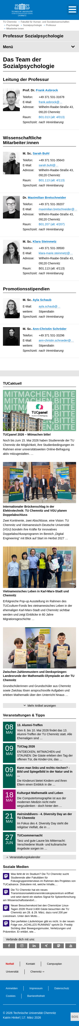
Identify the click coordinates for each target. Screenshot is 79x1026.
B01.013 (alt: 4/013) (52, 117)
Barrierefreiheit (36, 996)
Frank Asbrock (47, 90)
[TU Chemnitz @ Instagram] (22, 945)
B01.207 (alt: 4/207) (52, 224)
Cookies (11, 996)
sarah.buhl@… (49, 165)
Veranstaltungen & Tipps (24, 715)
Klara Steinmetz (44, 241)
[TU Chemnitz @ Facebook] (9, 945)
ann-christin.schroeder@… (56, 340)
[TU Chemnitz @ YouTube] (70, 945)
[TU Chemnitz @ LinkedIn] (34, 945)
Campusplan (54, 963)
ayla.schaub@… (49, 306)
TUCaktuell (12, 383)
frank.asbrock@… (50, 102)
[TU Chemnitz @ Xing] (46, 945)
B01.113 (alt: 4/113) (52, 180)
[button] (68, 10)
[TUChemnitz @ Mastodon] (58, 945)
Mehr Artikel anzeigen (42, 705)
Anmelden (12, 988)
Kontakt (30, 963)
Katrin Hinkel (11, 1017)
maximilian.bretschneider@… (58, 209)
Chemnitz (36, 971)
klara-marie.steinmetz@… (56, 253)
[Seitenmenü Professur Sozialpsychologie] (39, 47)
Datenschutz (61, 988)
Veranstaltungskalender (24, 857)
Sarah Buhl (41, 153)
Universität (12, 971)
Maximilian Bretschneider (47, 197)
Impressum (36, 988)
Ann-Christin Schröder (50, 329)
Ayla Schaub (42, 300)
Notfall (10, 963)
